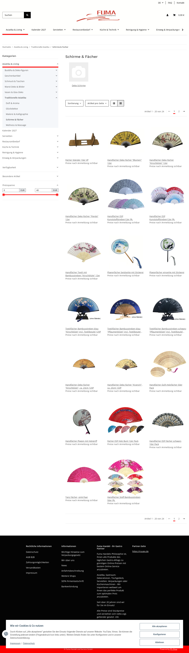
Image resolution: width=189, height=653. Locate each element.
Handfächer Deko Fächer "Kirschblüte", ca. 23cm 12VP (79, 386)
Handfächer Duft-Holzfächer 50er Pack (165, 386)
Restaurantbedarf (11, 141)
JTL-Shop (173, 649)
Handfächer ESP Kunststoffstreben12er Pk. (120, 218)
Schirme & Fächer (14, 119)
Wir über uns (67, 560)
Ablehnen (158, 642)
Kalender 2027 (9, 130)
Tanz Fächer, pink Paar (76, 497)
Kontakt (180, 2)
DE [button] (159, 2)
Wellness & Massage (16, 125)
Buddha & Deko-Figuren (16, 70)
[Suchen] (13, 15)
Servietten (7, 136)
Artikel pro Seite (96, 103)
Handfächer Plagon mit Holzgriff (81, 441)
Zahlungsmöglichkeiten (37, 562)
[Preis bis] (43, 190)
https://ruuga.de (140, 551)
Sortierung (73, 103)
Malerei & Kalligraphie (17, 114)
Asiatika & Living (10, 63)
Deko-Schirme (79, 85)
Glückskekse (12, 108)
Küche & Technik (10, 147)
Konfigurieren (159, 635)
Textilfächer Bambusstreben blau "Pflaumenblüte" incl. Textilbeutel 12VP (124, 330)
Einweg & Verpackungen (14, 158)
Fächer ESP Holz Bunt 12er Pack (122, 441)
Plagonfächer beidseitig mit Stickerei (125, 272)
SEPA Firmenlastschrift (72, 581)
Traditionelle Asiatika (15, 97)
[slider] (3, 195)
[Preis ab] (10, 190)
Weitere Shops (68, 576)
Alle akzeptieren (158, 627)
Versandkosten (33, 567)
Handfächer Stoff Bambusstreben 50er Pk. (123, 499)
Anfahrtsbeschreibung (72, 570)
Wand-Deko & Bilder (15, 86)
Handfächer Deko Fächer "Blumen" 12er (124, 162)
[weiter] (184, 111)
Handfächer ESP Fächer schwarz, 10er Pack (165, 443)
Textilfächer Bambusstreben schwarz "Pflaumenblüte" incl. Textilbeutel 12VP (167, 330)
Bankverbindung (69, 586)
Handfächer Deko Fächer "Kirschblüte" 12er (161, 162)
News (64, 565)
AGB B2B (30, 557)
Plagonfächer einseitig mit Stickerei (166, 272)
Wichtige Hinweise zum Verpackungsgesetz (72, 553)
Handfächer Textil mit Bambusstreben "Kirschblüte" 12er (82, 274)
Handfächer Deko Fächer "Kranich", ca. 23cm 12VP (124, 386)
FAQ (170, 2)
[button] (167, 15)
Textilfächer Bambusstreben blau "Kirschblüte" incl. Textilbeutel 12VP (83, 330)
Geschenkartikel (13, 75)
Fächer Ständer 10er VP (76, 160)
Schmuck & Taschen (15, 81)
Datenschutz (29, 644)
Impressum (16, 644)
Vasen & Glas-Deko (14, 92)
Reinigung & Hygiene (12, 152)
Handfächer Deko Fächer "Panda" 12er (81, 218)
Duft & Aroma (12, 103)
